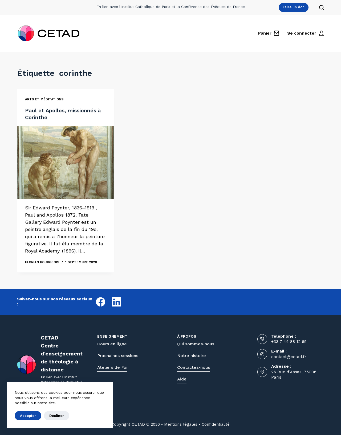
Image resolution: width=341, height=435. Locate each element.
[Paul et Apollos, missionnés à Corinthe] (65, 162)
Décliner (56, 416)
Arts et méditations (44, 99)
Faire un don (294, 7)
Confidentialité (216, 424)
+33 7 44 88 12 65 (289, 341)
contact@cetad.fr (288, 356)
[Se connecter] (305, 33)
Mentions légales (180, 424)
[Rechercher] (321, 7)
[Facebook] (100, 301)
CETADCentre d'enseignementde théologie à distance (62, 353)
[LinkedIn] (116, 301)
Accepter (28, 416)
